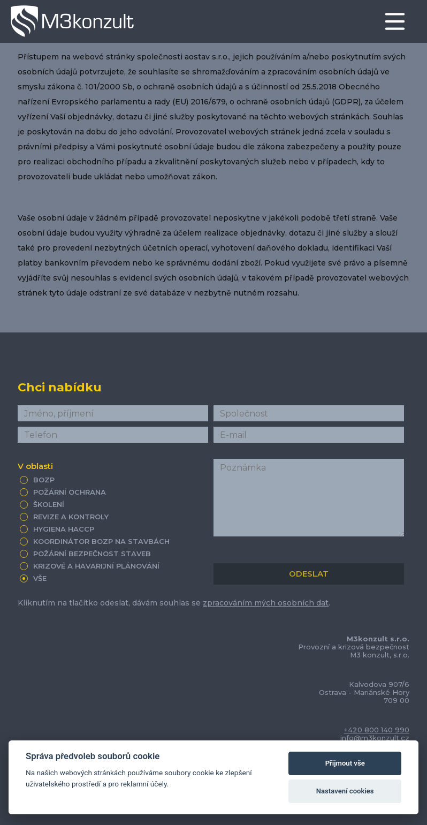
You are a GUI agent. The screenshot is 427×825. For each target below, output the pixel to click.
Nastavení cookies (345, 791)
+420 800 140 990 (376, 729)
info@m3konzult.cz (374, 737)
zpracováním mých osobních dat (266, 603)
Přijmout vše (345, 763)
